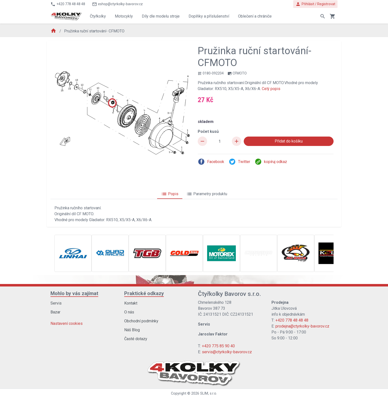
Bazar (55, 312)
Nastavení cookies (66, 323)
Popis (169, 194)
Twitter (239, 161)
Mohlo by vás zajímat (74, 293)
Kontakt (130, 303)
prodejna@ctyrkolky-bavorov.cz (302, 326)
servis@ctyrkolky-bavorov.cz (227, 352)
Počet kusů (208, 131)
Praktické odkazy (144, 293)
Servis (56, 303)
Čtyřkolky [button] (98, 16)
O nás (129, 312)
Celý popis (271, 88)
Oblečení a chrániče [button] (255, 16)
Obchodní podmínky (141, 321)
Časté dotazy (135, 338)
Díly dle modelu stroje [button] (161, 16)
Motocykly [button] (124, 16)
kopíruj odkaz (271, 161)
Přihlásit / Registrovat (315, 4)
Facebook (211, 161)
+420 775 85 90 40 (218, 346)
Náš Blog (132, 330)
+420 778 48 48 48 (291, 320)
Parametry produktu (206, 194)
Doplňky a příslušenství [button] (209, 16)
